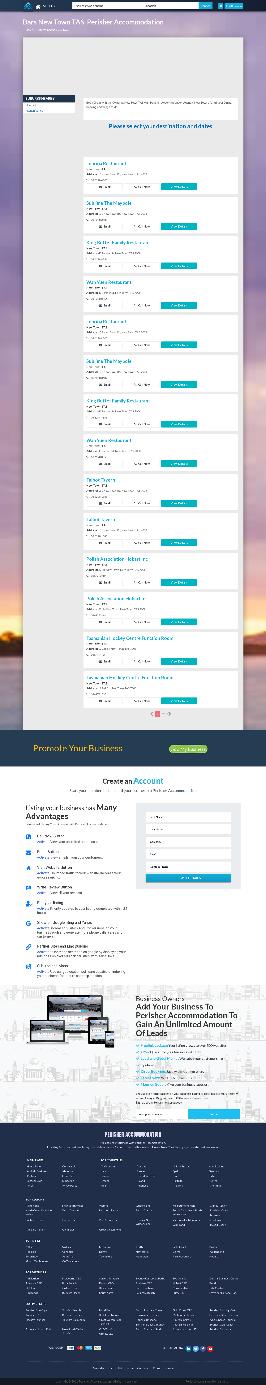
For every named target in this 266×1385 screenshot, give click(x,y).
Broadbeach (69, 1283)
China (156, 1368)
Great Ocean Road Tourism (110, 1321)
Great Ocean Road (110, 1229)
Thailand (178, 1185)
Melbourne (105, 1246)
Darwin (103, 1251)
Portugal (178, 1180)
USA (119, 1368)
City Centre (216, 1288)
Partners (32, 1176)
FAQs (30, 1185)
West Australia (71, 1210)
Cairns (176, 1251)
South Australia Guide (149, 1329)
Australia (142, 1166)
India (212, 1176)
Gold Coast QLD (182, 1310)
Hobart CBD (180, 1283)
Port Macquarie (182, 1256)
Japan (104, 1185)
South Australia (145, 1210)
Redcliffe (67, 1256)
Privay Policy (69, 1185)
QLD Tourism (107, 1329)
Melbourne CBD (71, 1278)
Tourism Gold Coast (221, 1324)
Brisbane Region (35, 1220)
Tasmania (215, 1215)
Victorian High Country (186, 1220)
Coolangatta (180, 1288)
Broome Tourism (72, 1315)
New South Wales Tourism (73, 1331)
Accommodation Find (38, 1329)
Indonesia (142, 1185)
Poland (141, 1180)
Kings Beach (106, 1288)
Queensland (143, 1205)
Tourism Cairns (182, 1319)
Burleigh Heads (71, 1292)
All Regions (32, 1205)
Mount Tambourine (37, 1261)
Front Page (68, 1176)
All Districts (33, 1278)
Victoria (104, 1205)
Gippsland (179, 1224)
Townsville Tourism (147, 1315)
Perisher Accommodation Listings (206, 1381)
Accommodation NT (185, 1329)
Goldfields (68, 1229)
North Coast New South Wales (40, 1212)
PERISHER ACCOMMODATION (133, 1134)
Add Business (234, 6)
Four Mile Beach (145, 1292)
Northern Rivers (108, 1210)
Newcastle (142, 1251)
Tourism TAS (33, 1315)
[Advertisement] (133, 66)
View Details (179, 187)
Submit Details (188, 878)
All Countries (108, 1166)
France (141, 1171)
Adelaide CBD (34, 1283)
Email (105, 187)
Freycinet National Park (223, 1292)
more (166, 714)
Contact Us (69, 1166)
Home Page (34, 1166)
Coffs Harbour (70, 1261)
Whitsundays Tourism (222, 1319)
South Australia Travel (149, 1310)
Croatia (105, 1176)
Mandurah (142, 1256)
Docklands (32, 1292)
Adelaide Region (35, 1229)
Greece (105, 1180)
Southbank (179, 1278)
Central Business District (224, 1278)
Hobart (31, 105)
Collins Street (70, 1288)
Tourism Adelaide (183, 1324)
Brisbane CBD (144, 1283)
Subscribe (68, 1180)
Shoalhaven (216, 1220)
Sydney (66, 1246)
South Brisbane (145, 1288)
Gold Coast (179, 1246)
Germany (214, 1171)
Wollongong (216, 1251)
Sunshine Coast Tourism (150, 1324)
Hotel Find (105, 1310)
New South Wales (73, 1205)
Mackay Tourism (35, 1319)
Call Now (142, 187)
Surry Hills (179, 1292)
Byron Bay (32, 1256)
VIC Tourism (106, 1334)
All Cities (31, 1246)
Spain (176, 1171)
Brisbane (214, 1246)
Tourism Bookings (36, 1310)
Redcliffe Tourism (109, 1315)
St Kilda (30, 1288)
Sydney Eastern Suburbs (150, 1278)
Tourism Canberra (220, 1329)
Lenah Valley (34, 110)
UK (110, 1368)
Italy (103, 1171)
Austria (213, 1180)
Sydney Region (218, 1205)
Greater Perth (70, 1220)
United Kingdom (146, 1176)
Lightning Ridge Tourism (223, 1315)
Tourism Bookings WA (222, 1310)
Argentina (215, 1185)
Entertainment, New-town (53, 30)
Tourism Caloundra (73, 1319)
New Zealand (216, 1166)
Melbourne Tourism (184, 1315)
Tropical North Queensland (144, 1221)
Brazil (176, 1176)
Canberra (67, 1251)
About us (67, 1171)
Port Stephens (108, 1220)
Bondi (212, 1283)
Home (29, 30)
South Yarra (106, 1292)
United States (181, 1166)
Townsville (105, 1256)
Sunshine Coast (218, 1210)
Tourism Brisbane (146, 1319)
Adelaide (31, 1251)
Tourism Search (71, 1310)
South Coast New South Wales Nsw (187, 1212)
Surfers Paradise (109, 1278)
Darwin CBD (106, 1283)
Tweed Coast (217, 1224)
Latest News (34, 1180)
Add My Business (188, 749)
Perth (139, 1246)
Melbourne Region (184, 1205)
